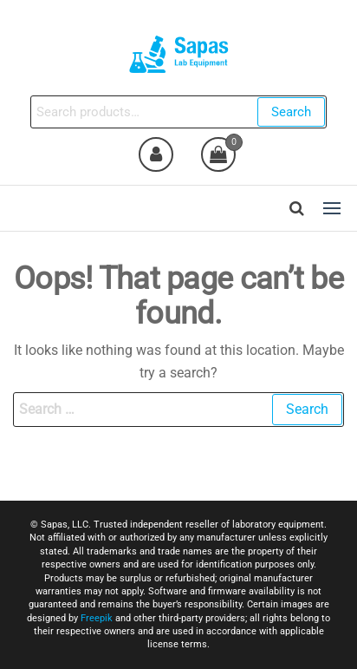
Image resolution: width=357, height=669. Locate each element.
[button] (332, 208)
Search (291, 112)
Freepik (97, 618)
